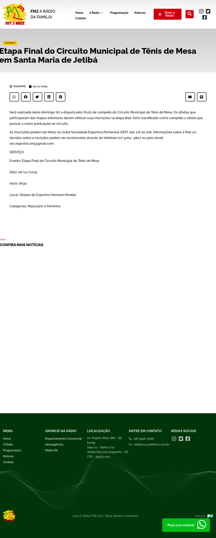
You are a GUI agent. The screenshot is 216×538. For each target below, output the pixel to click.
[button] (14, 96)
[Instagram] (201, 11)
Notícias (140, 12)
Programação (119, 12)
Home (79, 12)
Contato (80, 16)
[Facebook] (205, 17)
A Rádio (96, 12)
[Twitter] (208, 11)
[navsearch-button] (190, 14)
